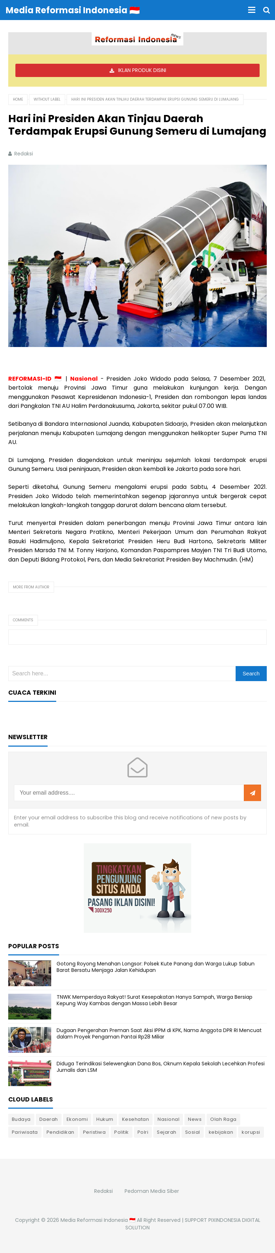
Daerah (48, 1119)
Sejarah (167, 1132)
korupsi (251, 1132)
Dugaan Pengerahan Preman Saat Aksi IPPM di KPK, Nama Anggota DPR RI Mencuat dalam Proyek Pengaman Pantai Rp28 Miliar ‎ (159, 1033)
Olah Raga (223, 1119)
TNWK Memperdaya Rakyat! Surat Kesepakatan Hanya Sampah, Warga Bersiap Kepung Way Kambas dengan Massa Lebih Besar (154, 1000)
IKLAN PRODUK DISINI (142, 70)
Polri (143, 1132)
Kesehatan (135, 1119)
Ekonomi (77, 1119)
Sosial (192, 1132)
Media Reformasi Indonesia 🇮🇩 (98, 1220)
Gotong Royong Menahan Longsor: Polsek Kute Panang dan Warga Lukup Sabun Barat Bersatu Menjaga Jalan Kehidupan (156, 967)
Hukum (105, 1119)
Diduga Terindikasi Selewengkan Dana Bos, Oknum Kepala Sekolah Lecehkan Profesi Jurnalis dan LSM (161, 1067)
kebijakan (221, 1132)
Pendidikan (60, 1132)
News (195, 1119)
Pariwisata (25, 1132)
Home (18, 99)
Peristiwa (94, 1132)
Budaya (21, 1119)
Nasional (168, 1119)
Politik (121, 1132)
